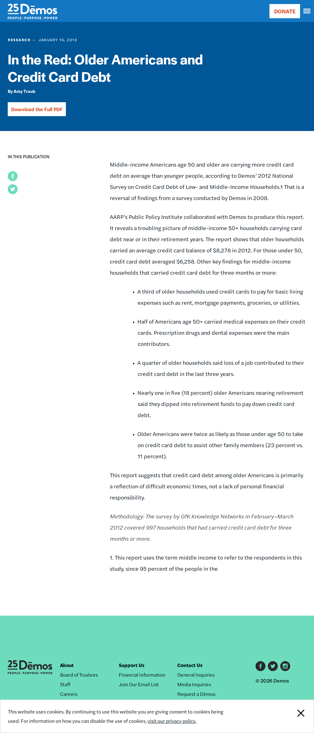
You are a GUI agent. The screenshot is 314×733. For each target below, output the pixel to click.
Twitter (273, 666)
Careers (68, 693)
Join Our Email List (139, 684)
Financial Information (142, 674)
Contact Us (190, 665)
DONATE (284, 11)
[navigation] (307, 11)
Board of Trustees (79, 674)
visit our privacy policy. (172, 720)
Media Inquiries (194, 684)
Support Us (131, 665)
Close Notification (284, 716)
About (67, 665)
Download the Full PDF (36, 109)
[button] (13, 176)
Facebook (260, 666)
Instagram (285, 666)
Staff (65, 684)
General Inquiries (196, 674)
